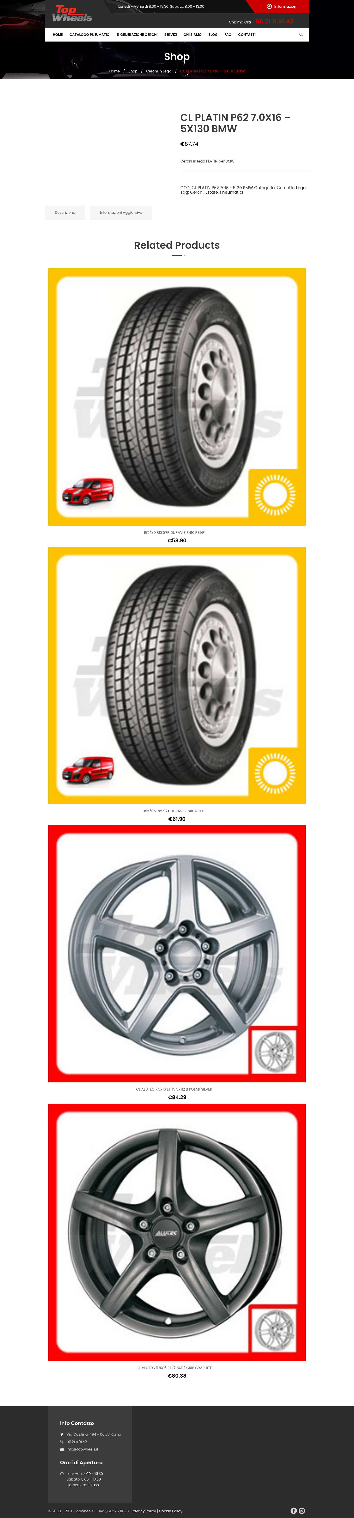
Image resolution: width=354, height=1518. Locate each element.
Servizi (170, 35)
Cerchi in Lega (159, 71)
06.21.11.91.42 (77, 1442)
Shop (132, 71)
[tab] (65, 213)
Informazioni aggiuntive (121, 212)
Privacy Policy (144, 1511)
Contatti (247, 35)
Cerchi (196, 192)
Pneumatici (231, 192)
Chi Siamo (193, 35)
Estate (211, 192)
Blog (213, 35)
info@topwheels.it (82, 1449)
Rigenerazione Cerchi (137, 35)
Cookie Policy (170, 1511)
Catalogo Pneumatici (90, 35)
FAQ (227, 35)
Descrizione (65, 212)
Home (58, 35)
